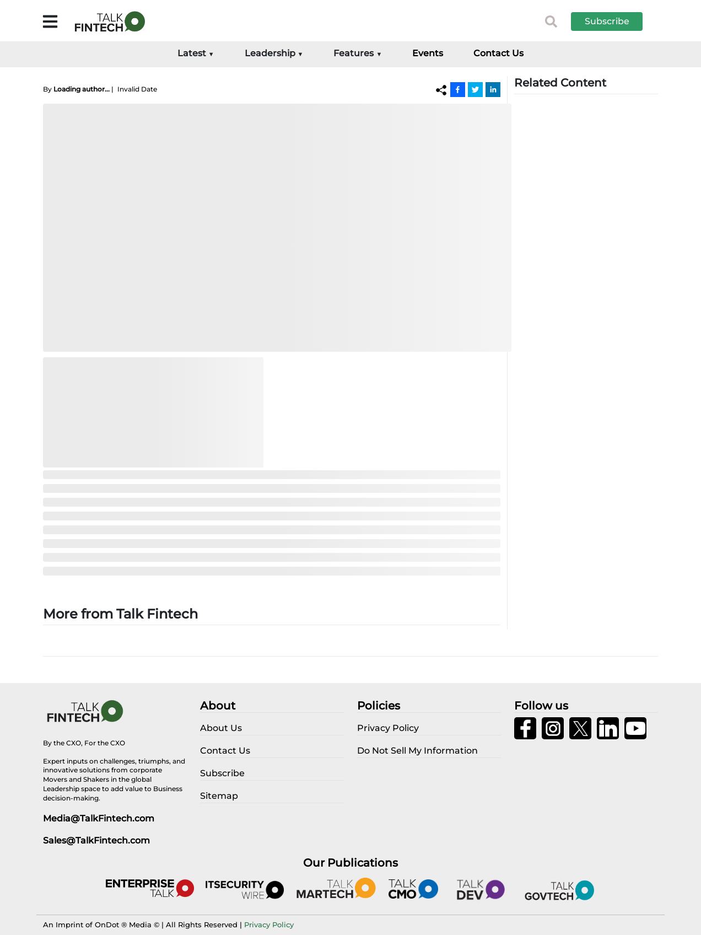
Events (427, 53)
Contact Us (498, 53)
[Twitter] (475, 89)
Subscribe (607, 21)
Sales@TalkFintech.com (96, 840)
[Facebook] (457, 89)
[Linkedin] (493, 89)
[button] (615, 21)
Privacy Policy (269, 924)
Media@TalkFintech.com (98, 818)
